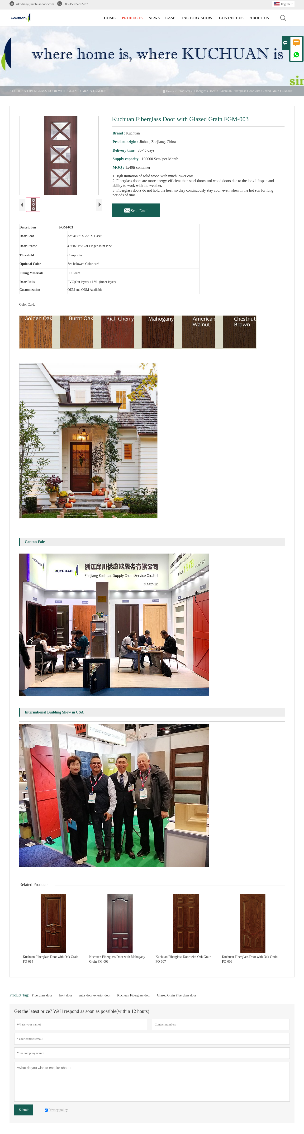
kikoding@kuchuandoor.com (34, 4)
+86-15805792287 (75, 4)
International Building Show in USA (54, 713)
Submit (23, 1111)
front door (65, 997)
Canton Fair (35, 543)
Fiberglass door (42, 997)
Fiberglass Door (204, 91)
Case (170, 18)
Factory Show (196, 18)
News (154, 18)
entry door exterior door (95, 997)
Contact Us (231, 18)
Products (132, 18)
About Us (259, 18)
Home (110, 18)
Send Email (136, 209)
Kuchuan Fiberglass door (134, 997)
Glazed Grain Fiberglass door (176, 997)
